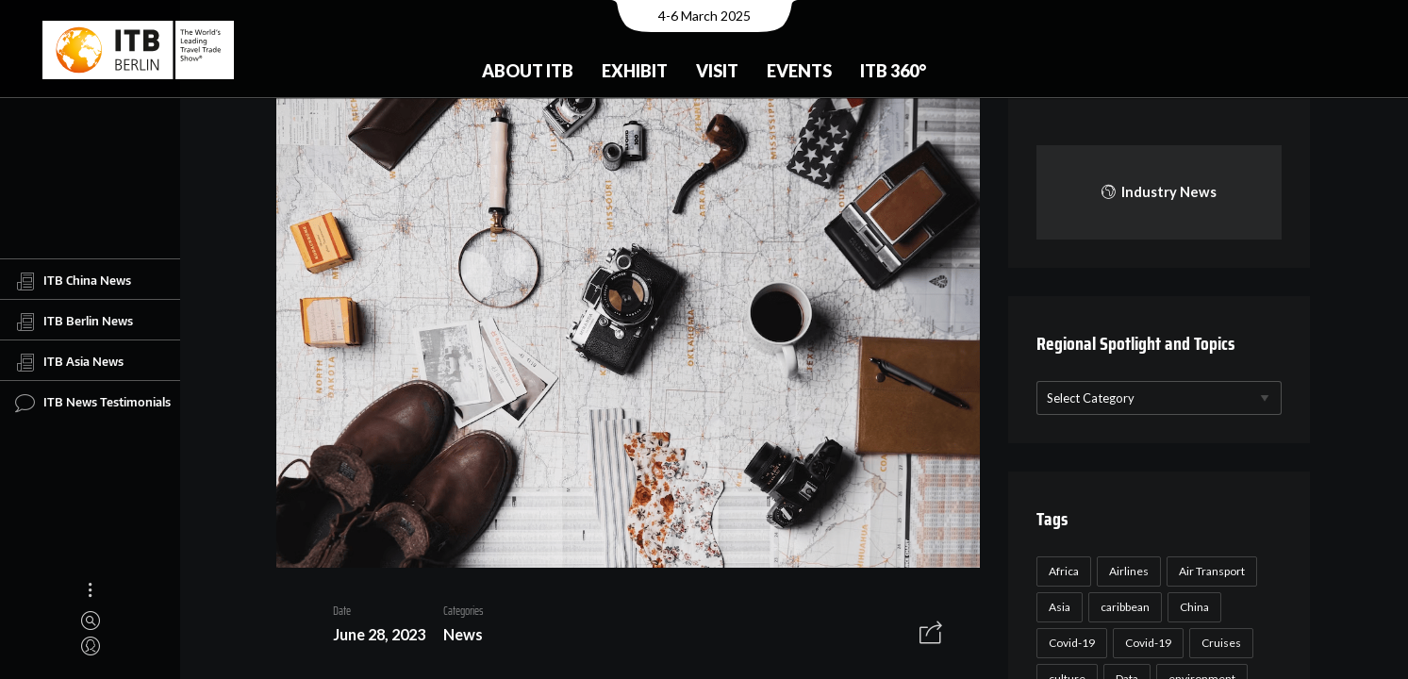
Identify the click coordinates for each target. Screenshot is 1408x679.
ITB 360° (893, 70)
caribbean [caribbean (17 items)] (1122, 607)
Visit (717, 70)
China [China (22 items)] (1191, 607)
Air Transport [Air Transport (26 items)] (1209, 571)
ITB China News (73, 281)
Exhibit (635, 70)
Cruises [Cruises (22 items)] (1218, 643)
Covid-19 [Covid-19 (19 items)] (1145, 643)
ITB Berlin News (74, 321)
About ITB (527, 70)
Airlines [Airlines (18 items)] (1126, 571)
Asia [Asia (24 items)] (1057, 607)
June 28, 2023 (372, 637)
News (456, 637)
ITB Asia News (69, 362)
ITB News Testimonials (93, 402)
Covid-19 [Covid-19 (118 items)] (1069, 643)
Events (799, 70)
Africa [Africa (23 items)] (1061, 571)
